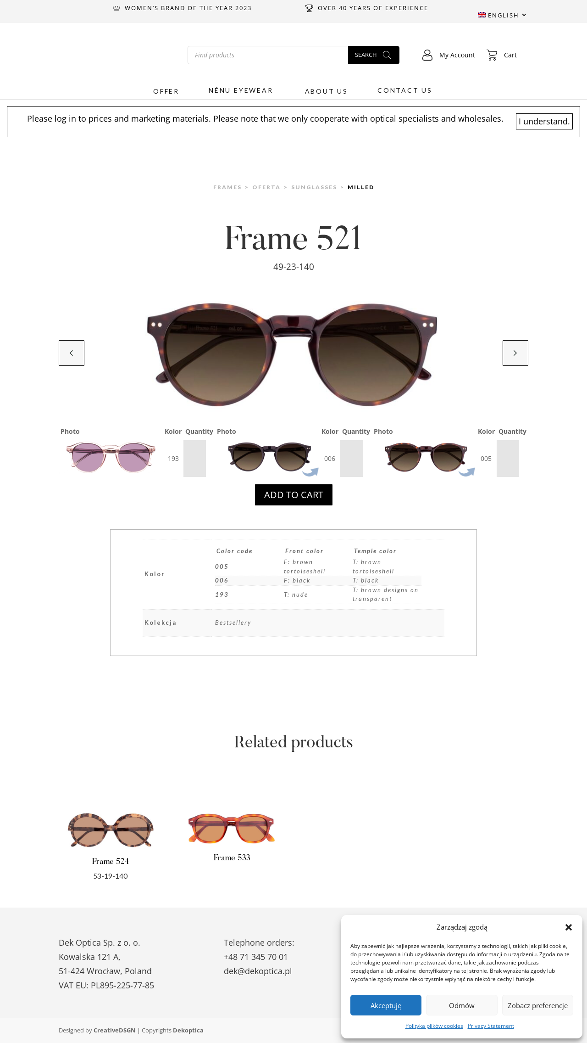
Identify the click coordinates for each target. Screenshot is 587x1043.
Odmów (462, 1005)
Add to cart (293, 494)
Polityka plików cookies (434, 1026)
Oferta (266, 187)
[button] (568, 927)
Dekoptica (188, 1030)
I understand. (544, 121)
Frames (227, 187)
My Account (448, 55)
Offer (166, 91)
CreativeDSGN (115, 1030)
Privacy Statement (491, 1026)
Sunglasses (314, 187)
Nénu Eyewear (241, 90)
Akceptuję (386, 1005)
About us (326, 91)
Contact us (404, 90)
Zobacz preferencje (538, 1005)
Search (366, 54)
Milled (361, 187)
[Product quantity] (194, 458)
